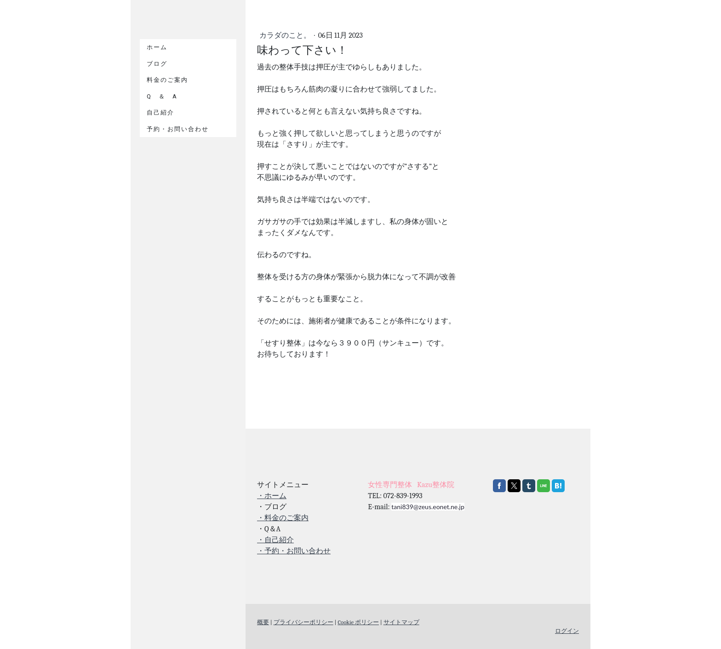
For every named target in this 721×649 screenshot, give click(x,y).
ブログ (157, 63)
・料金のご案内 (283, 518)
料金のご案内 (167, 79)
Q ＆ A (162, 96)
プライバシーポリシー (303, 622)
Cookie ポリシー (358, 622)
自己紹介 (160, 112)
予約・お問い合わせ (178, 129)
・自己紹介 (275, 540)
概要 (263, 622)
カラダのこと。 (286, 35)
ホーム (157, 47)
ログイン (567, 630)
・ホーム (271, 496)
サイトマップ (401, 622)
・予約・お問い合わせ (294, 551)
